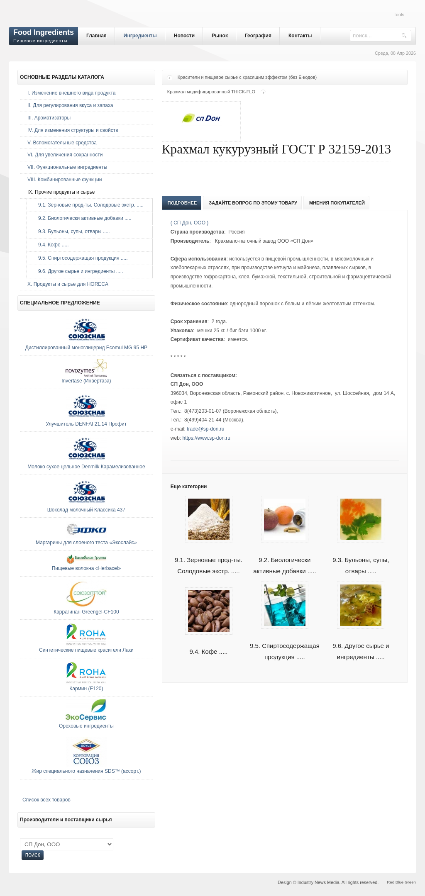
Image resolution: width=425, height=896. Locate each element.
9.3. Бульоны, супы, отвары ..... (360, 556)
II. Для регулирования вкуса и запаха (70, 105)
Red (390, 882)
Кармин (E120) (86, 688)
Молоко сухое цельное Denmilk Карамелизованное (86, 467)
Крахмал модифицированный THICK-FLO (211, 91)
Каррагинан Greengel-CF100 (86, 612)
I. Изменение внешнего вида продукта (71, 93)
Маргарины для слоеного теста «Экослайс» (86, 542)
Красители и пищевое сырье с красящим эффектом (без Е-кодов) (247, 77)
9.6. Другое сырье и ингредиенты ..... (360, 641)
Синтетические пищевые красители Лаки (86, 650)
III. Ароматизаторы (49, 118)
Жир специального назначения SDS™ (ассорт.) (86, 771)
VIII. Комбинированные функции (64, 180)
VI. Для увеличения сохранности (65, 155)
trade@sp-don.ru (205, 429)
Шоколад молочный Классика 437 (86, 510)
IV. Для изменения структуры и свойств (72, 130)
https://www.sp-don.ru (206, 438)
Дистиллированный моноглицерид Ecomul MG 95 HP (86, 348)
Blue (399, 882)
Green (410, 882)
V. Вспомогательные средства (62, 143)
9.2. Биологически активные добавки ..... (284, 556)
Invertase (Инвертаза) (86, 381)
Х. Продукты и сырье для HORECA (67, 284)
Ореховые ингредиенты (86, 726)
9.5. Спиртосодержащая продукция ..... (285, 641)
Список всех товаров (46, 800)
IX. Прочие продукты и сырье (61, 192)
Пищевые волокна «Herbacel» (86, 568)
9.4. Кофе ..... (51, 245)
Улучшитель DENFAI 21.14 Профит (86, 424)
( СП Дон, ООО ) (190, 223)
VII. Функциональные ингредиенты (67, 167)
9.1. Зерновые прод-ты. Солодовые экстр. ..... (208, 556)
